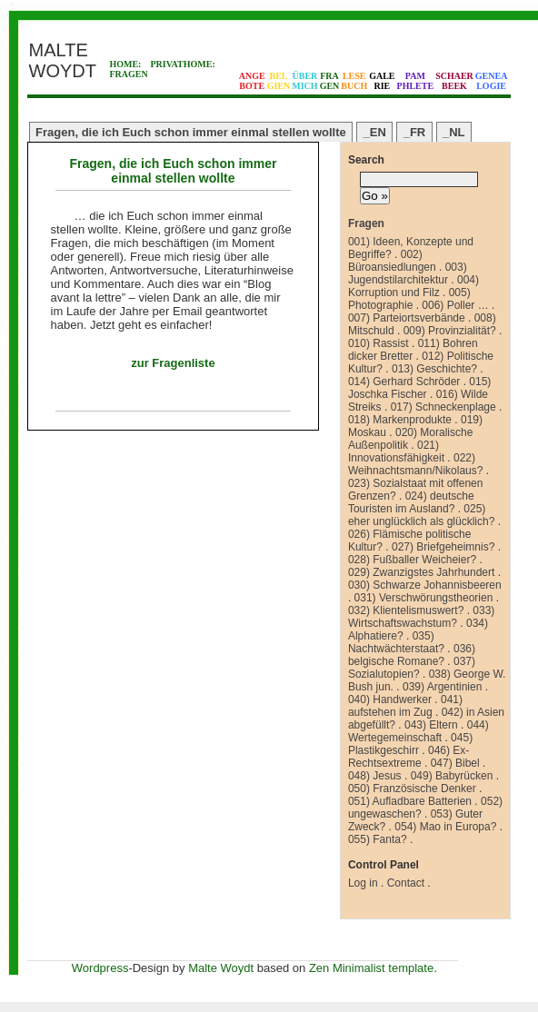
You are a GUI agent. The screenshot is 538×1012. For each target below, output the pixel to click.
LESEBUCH (354, 81)
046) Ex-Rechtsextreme (408, 756)
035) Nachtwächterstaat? (396, 642)
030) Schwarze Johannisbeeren (425, 585)
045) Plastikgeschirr (410, 744)
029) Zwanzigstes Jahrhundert (421, 572)
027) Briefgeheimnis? (443, 547)
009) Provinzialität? (450, 330)
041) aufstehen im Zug (405, 706)
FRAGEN (128, 74)
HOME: (125, 64)
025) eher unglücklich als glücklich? (421, 515)
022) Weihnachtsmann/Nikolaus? (415, 464)
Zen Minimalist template (371, 968)
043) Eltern (431, 725)
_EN (375, 132)
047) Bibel (455, 763)
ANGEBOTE (252, 81)
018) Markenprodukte (400, 419)
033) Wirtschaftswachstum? (421, 617)
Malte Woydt (221, 968)
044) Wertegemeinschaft (418, 731)
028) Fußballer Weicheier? (412, 559)
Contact (405, 883)
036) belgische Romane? (411, 655)
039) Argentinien (442, 686)
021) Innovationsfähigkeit (396, 451)
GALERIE (381, 81)
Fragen (366, 223)
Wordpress (100, 968)
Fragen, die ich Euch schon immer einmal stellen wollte (190, 132)
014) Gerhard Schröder (404, 381)
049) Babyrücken (452, 775)
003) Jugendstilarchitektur (407, 273)
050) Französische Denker (412, 788)
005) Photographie (409, 299)
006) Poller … (455, 305)
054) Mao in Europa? (445, 826)
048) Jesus (375, 775)
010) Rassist (378, 343)
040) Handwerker (390, 699)
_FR (415, 132)
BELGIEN (279, 81)
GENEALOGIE (491, 81)
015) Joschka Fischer (419, 388)
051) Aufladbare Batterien (410, 801)
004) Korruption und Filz (413, 286)
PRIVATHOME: (182, 64)
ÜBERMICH (304, 81)
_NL (454, 132)
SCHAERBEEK (454, 81)
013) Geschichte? (434, 368)
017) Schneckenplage (443, 407)
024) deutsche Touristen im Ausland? (411, 502)
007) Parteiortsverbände (406, 318)
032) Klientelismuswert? (405, 610)
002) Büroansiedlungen (392, 260)
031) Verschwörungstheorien (423, 597)
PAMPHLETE (415, 81)
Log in (363, 883)
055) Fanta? (377, 839)
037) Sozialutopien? (411, 667)
